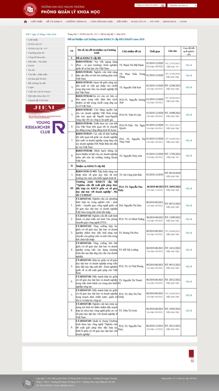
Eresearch (169, 21)
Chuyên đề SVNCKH (38, 100)
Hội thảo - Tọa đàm (37, 61)
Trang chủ (72, 34)
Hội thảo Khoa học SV (39, 96)
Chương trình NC (76, 21)
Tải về (189, 65)
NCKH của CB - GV (37, 48)
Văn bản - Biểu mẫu (37, 74)
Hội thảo (122, 21)
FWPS (31, 65)
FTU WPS (154, 21)
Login (183, 21)
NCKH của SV (138, 21)
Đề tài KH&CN (54, 21)
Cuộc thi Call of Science (39, 91)
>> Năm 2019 (119, 34)
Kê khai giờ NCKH (37, 78)
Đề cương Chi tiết (37, 83)
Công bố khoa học (101, 21)
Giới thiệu (37, 21)
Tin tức (31, 70)
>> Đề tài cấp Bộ (105, 34)
